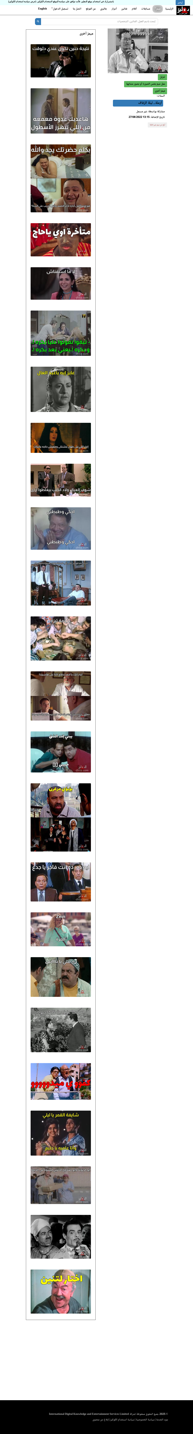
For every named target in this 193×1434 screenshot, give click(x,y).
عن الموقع (91, 9)
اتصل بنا (77, 9)
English (42, 9)
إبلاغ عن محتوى (100, 1420)
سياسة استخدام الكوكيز (122, 1420)
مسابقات (145, 9)
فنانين (124, 9)
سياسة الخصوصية (145, 1420)
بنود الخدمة (162, 1420)
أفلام (134, 9)
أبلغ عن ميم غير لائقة (157, 125)
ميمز (158, 9)
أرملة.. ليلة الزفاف (150, 103)
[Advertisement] (96, 1361)
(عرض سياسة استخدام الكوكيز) (22, 1)
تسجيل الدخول (59, 9)
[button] (160, 91)
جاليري (103, 9)
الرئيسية (169, 9)
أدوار (114, 9)
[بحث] (38, 21)
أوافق (180, 2)
